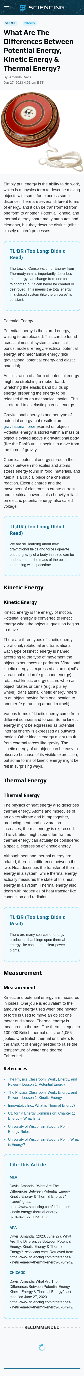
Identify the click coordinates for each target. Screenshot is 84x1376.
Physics (29, 23)
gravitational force (19, 426)
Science (10, 23)
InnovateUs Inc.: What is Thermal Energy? (41, 1105)
